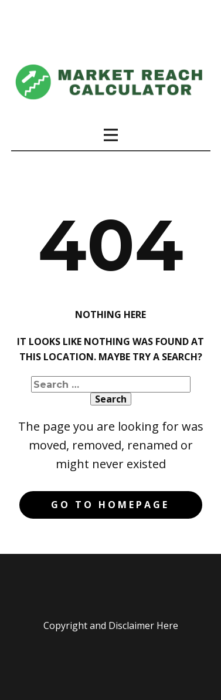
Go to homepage (110, 504)
